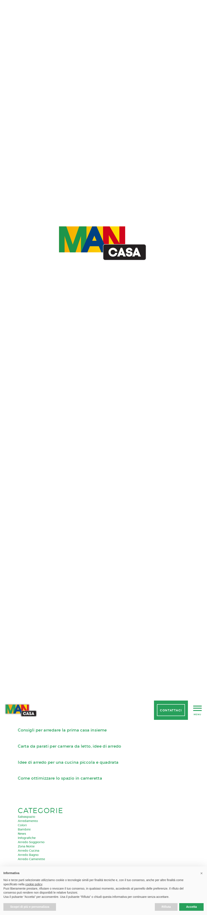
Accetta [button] (191, 906)
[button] (201, 873)
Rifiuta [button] (166, 906)
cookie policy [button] (33, 884)
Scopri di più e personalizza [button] (29, 906)
